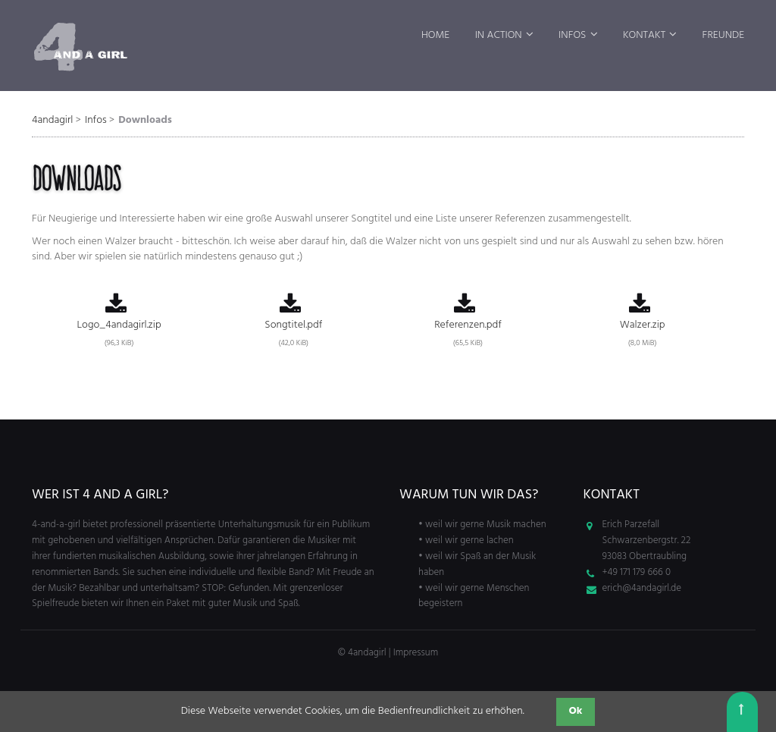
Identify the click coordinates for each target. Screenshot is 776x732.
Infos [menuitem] (572, 35)
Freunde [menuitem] (723, 35)
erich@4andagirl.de (642, 588)
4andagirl (52, 120)
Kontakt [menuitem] (644, 35)
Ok (576, 711)
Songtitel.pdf (293, 323)
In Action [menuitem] (498, 35)
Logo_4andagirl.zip (119, 323)
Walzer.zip (642, 323)
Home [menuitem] (435, 35)
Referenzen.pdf (467, 323)
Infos (96, 120)
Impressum (415, 653)
